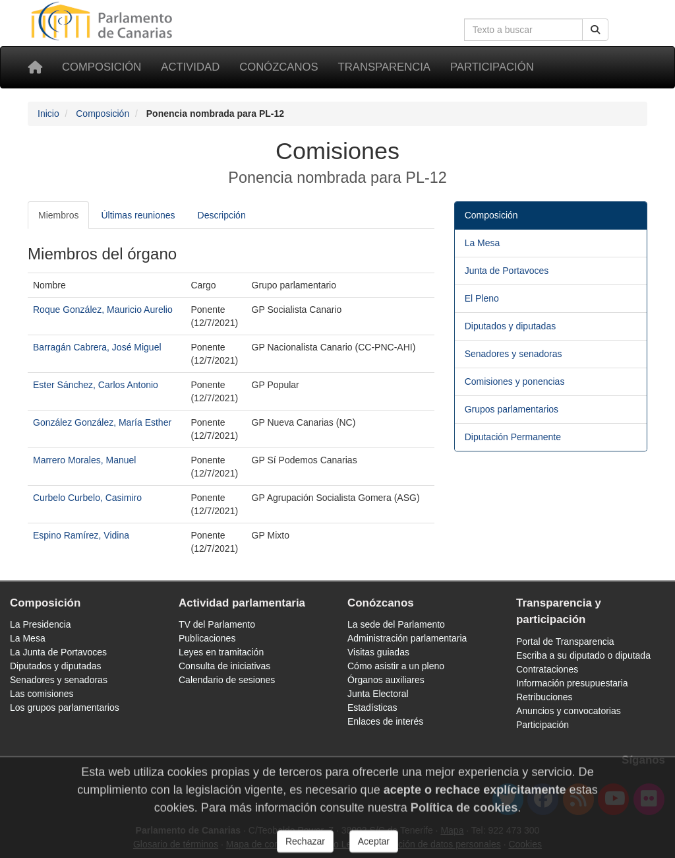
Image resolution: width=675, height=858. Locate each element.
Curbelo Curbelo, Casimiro (87, 497)
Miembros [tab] (58, 215)
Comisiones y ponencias (515, 381)
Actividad (190, 67)
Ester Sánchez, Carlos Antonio (95, 385)
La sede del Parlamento (396, 624)
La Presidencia (40, 624)
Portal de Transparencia (565, 641)
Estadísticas (372, 707)
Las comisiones (42, 693)
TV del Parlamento (217, 624)
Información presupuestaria (572, 683)
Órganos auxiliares (386, 680)
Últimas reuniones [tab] (138, 215)
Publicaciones (207, 638)
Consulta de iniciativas (224, 666)
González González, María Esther (102, 422)
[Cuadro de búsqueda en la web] (523, 29)
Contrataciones (547, 669)
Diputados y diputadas (510, 326)
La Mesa (482, 243)
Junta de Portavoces (507, 270)
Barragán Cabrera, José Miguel (97, 347)
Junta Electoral (378, 693)
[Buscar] (595, 29)
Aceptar (374, 847)
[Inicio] (35, 67)
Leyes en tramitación (221, 652)
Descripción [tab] (222, 215)
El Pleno (482, 298)
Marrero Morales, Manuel (84, 460)
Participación (492, 67)
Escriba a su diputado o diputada (583, 655)
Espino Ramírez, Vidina (81, 535)
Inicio (48, 113)
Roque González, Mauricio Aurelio (103, 309)
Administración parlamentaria (407, 638)
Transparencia (384, 67)
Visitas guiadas (378, 652)
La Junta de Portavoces (58, 652)
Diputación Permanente (513, 437)
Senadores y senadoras (513, 353)
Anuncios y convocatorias (568, 711)
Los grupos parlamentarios (64, 707)
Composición (101, 67)
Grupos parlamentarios (511, 409)
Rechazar (305, 847)
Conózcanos (278, 67)
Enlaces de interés (385, 721)
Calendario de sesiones (227, 680)
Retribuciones (544, 697)
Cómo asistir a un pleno (395, 666)
